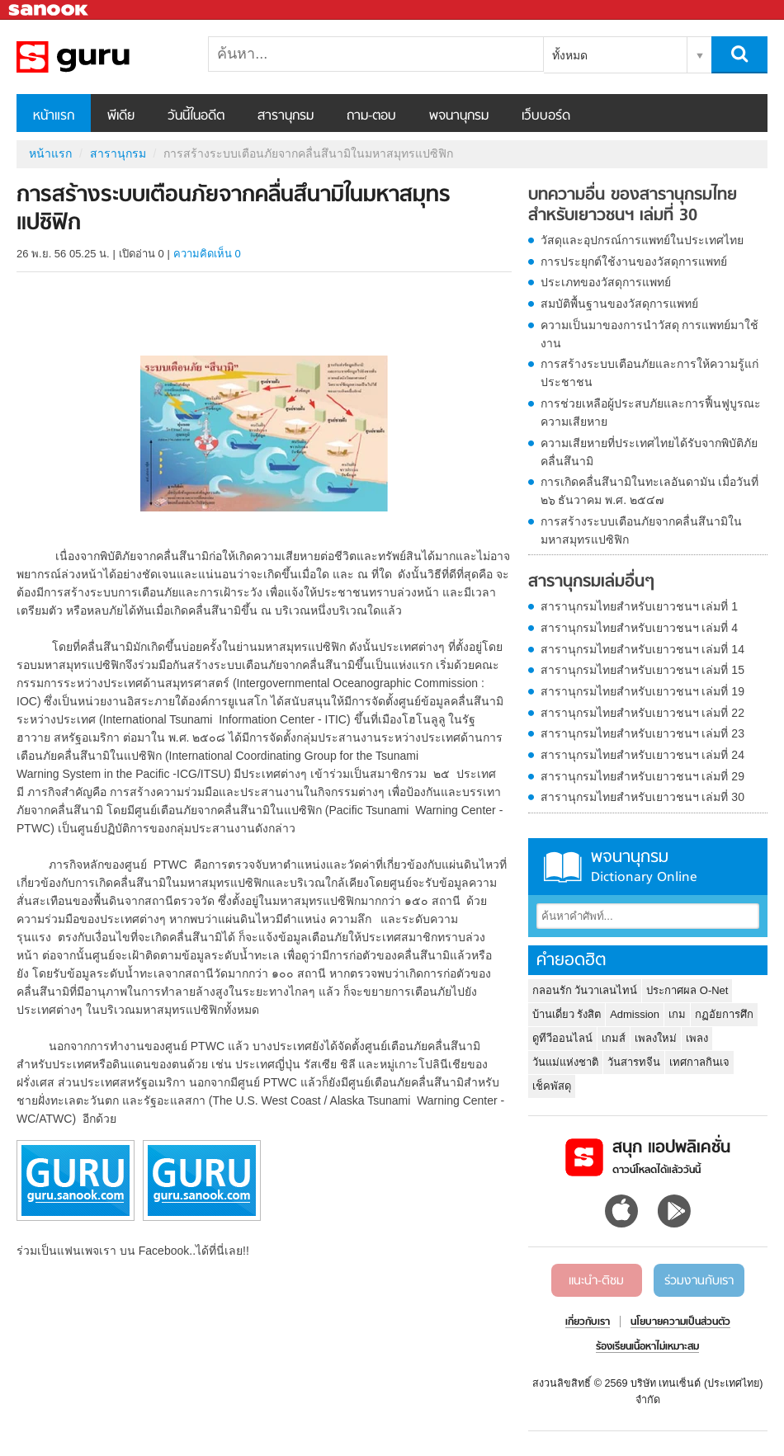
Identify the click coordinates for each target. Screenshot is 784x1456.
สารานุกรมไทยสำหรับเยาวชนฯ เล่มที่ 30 (642, 796)
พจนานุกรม (459, 116)
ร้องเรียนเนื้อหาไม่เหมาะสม (647, 1347)
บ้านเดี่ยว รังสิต (567, 1014)
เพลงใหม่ (656, 1038)
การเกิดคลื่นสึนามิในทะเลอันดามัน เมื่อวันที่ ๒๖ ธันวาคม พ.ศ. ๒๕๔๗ (650, 491)
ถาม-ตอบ (371, 116)
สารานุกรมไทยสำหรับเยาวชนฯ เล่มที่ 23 (642, 733)
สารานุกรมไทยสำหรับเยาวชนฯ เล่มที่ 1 (640, 606)
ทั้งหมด (570, 55)
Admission (634, 1014)
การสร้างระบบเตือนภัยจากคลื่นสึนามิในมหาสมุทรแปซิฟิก (641, 530)
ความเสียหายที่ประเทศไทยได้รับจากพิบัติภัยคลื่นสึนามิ (649, 452)
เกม (677, 1014)
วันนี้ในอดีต (196, 116)
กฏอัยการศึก (724, 1014)
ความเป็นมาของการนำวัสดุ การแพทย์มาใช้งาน (650, 334)
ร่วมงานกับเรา (699, 1281)
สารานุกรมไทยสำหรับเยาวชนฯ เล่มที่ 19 (642, 691)
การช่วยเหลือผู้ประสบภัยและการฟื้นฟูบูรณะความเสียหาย (651, 412)
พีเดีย (121, 116)
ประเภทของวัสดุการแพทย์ (606, 282)
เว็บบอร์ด (546, 116)
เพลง (697, 1038)
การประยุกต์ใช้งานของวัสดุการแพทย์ (634, 261)
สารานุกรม (285, 116)
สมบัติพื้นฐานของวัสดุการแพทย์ (619, 303)
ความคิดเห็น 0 (207, 253)
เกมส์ (614, 1038)
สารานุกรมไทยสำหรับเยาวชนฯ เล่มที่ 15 (642, 669)
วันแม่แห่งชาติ (565, 1062)
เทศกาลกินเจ (699, 1062)
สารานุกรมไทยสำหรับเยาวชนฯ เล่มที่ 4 (640, 627)
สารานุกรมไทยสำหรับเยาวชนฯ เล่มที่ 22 (642, 712)
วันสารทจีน (633, 1062)
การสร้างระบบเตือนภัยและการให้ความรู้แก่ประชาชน (649, 373)
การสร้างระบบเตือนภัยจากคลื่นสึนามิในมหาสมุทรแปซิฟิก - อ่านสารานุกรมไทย (103, 57)
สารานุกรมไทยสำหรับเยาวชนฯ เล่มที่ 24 (642, 754)
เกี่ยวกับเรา (587, 1322)
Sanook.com (49, 10)
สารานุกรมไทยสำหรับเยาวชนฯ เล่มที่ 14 (642, 649)
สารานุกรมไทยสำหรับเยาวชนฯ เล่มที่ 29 (642, 776)
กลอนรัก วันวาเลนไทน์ (585, 990)
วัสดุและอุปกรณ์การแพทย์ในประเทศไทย (642, 240)
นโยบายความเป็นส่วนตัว (680, 1322)
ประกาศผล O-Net (687, 990)
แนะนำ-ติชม (596, 1281)
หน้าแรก (53, 116)
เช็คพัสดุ (551, 1086)
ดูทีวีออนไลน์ (562, 1038)
